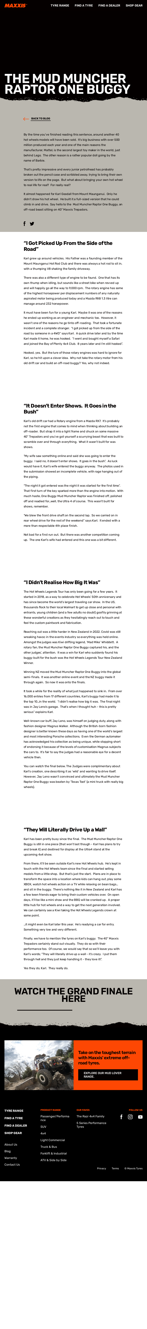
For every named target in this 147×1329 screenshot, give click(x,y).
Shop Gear (134, 5)
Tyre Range (60, 5)
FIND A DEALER (109, 5)
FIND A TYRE (84, 5)
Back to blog (34, 118)
